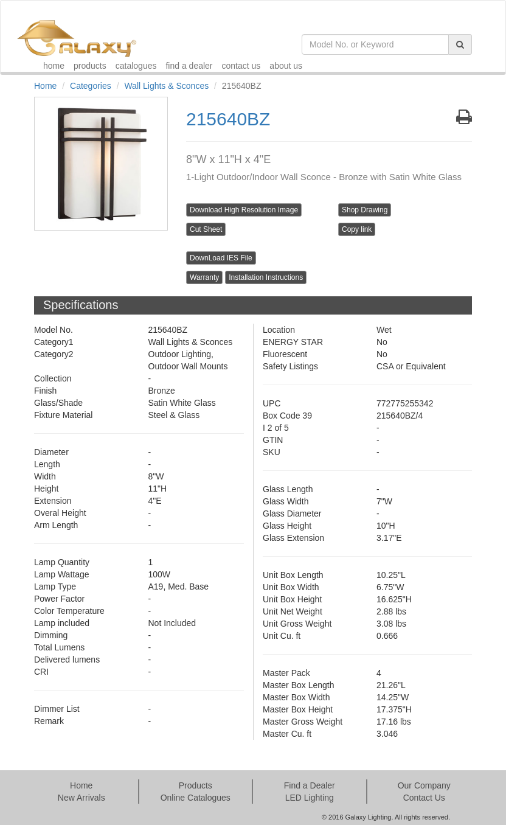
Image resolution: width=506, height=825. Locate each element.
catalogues (136, 66)
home (53, 66)
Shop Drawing (364, 210)
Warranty (204, 277)
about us (285, 66)
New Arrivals (81, 797)
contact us (241, 66)
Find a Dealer (309, 785)
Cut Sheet (206, 229)
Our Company (424, 785)
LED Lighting (309, 797)
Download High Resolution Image (244, 210)
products (90, 66)
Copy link (357, 229)
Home (45, 86)
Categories (90, 86)
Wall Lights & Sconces (166, 86)
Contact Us (424, 797)
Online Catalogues (195, 797)
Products (195, 785)
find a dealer (188, 66)
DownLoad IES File (221, 258)
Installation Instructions (266, 277)
